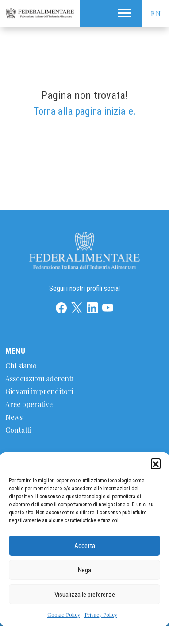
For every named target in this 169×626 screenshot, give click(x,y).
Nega (84, 570)
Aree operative (29, 404)
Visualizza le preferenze (84, 595)
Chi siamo (21, 365)
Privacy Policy (100, 614)
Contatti (18, 429)
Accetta (84, 546)
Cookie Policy (63, 614)
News (14, 417)
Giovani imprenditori (39, 391)
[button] (155, 463)
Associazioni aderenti (39, 378)
